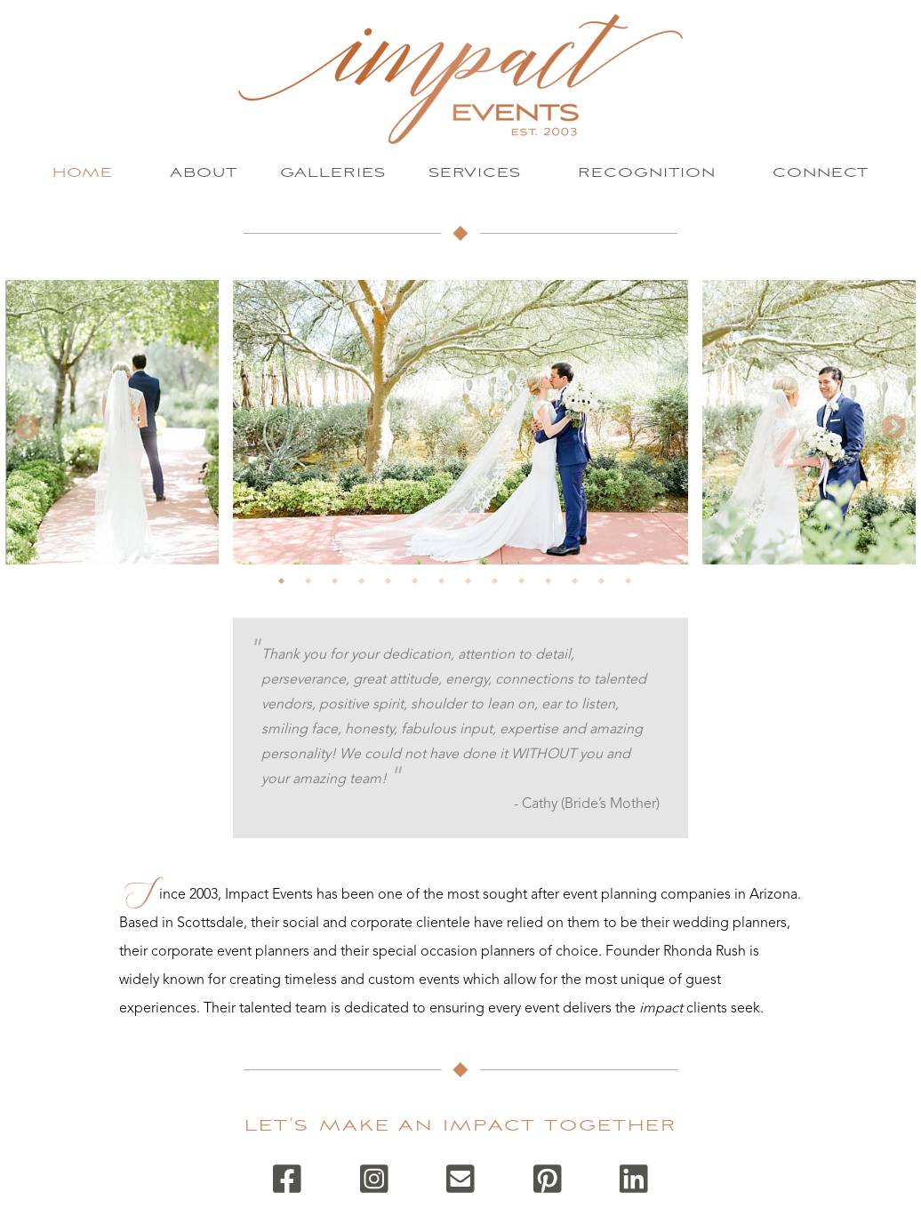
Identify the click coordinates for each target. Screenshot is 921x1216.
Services (474, 172)
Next (893, 427)
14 (634, 587)
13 (607, 587)
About (203, 172)
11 (554, 587)
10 (527, 587)
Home (82, 172)
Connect (821, 172)
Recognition (647, 172)
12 (580, 587)
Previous (27, 427)
